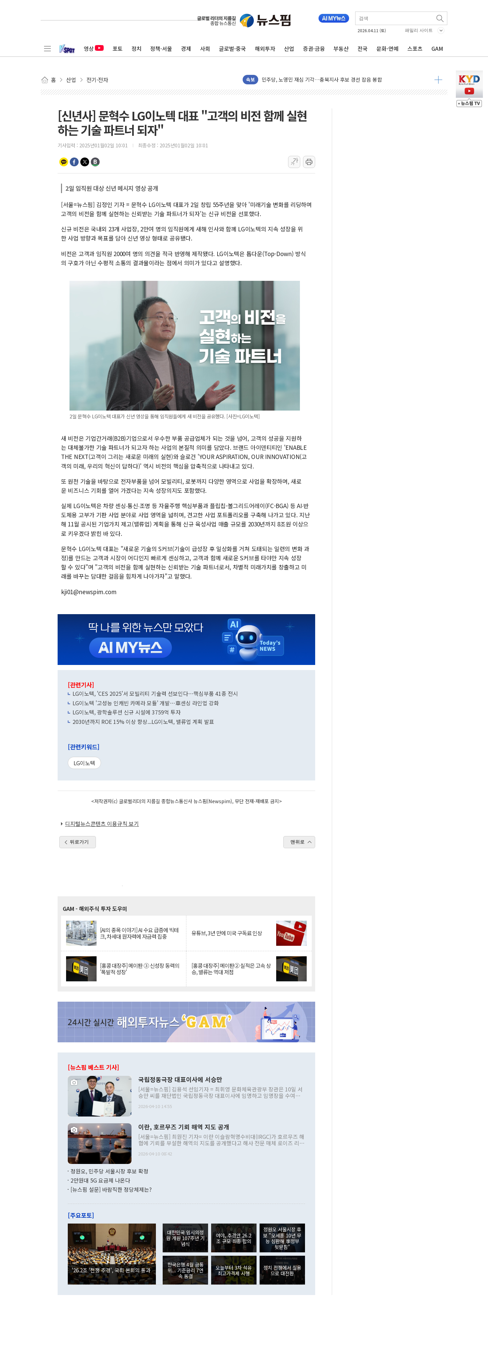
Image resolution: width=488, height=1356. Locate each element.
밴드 (95, 162)
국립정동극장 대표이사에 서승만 (180, 1079)
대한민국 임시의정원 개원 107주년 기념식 (185, 1238)
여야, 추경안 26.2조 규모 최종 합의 (233, 1238)
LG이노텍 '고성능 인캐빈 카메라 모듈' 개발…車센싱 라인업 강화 (146, 703)
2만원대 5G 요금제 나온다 (100, 1180)
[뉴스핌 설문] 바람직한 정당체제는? (111, 1189)
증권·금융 (314, 48)
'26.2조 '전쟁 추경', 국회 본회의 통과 (111, 1270)
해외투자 (265, 48)
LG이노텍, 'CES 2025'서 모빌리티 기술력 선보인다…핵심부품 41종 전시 (155, 693)
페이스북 (74, 162)
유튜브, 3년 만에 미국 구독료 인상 (226, 933)
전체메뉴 (47, 48)
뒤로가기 (79, 841)
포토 (118, 48)
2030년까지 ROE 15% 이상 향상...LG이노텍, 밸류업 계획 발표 (143, 721)
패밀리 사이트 (419, 30)
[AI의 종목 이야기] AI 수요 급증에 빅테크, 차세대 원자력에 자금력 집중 (139, 933)
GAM (437, 48)
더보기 (438, 80)
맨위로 (297, 841)
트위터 (84, 162)
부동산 (341, 48)
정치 (136, 48)
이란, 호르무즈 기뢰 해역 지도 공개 (183, 1127)
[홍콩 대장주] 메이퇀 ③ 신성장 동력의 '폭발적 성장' (139, 968)
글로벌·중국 (232, 48)
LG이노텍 (84, 763)
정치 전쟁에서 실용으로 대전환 (282, 1270)
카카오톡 (63, 162)
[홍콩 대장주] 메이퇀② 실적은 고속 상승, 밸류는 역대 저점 (231, 968)
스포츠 (415, 48)
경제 (186, 48)
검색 (440, 18)
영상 (94, 48)
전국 (363, 48)
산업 (289, 48)
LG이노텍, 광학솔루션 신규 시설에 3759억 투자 (127, 712)
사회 (205, 48)
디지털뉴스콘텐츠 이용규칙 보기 (102, 823)
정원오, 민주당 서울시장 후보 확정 (109, 1171)
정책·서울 (161, 48)
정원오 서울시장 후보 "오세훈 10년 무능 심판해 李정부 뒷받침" (282, 1238)
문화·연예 (388, 48)
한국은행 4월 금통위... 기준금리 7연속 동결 (185, 1270)
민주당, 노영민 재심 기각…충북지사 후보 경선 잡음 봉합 (322, 79)
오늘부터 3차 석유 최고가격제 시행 (234, 1270)
